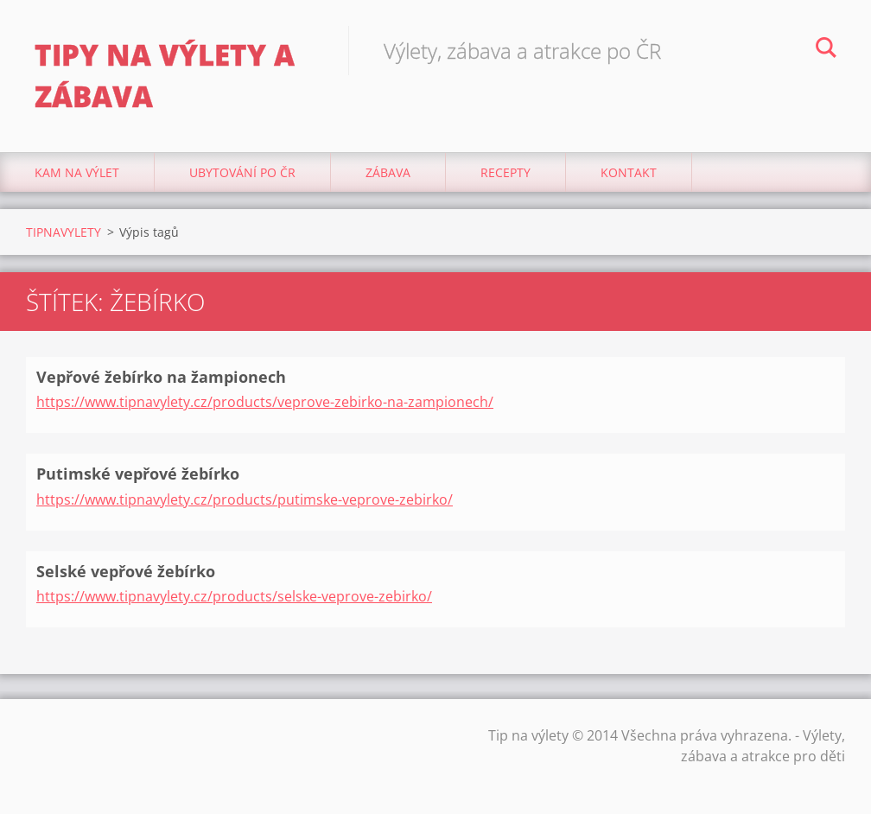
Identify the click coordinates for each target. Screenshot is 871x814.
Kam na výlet (77, 172)
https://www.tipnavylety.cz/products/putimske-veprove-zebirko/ (244, 499)
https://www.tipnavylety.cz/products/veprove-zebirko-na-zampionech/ (264, 401)
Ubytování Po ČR (242, 172)
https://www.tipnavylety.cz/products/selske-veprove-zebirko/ (234, 596)
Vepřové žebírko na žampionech (161, 376)
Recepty (505, 172)
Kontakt (629, 172)
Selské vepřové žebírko (125, 571)
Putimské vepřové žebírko (137, 473)
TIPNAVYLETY (63, 232)
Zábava (388, 172)
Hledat (826, 50)
